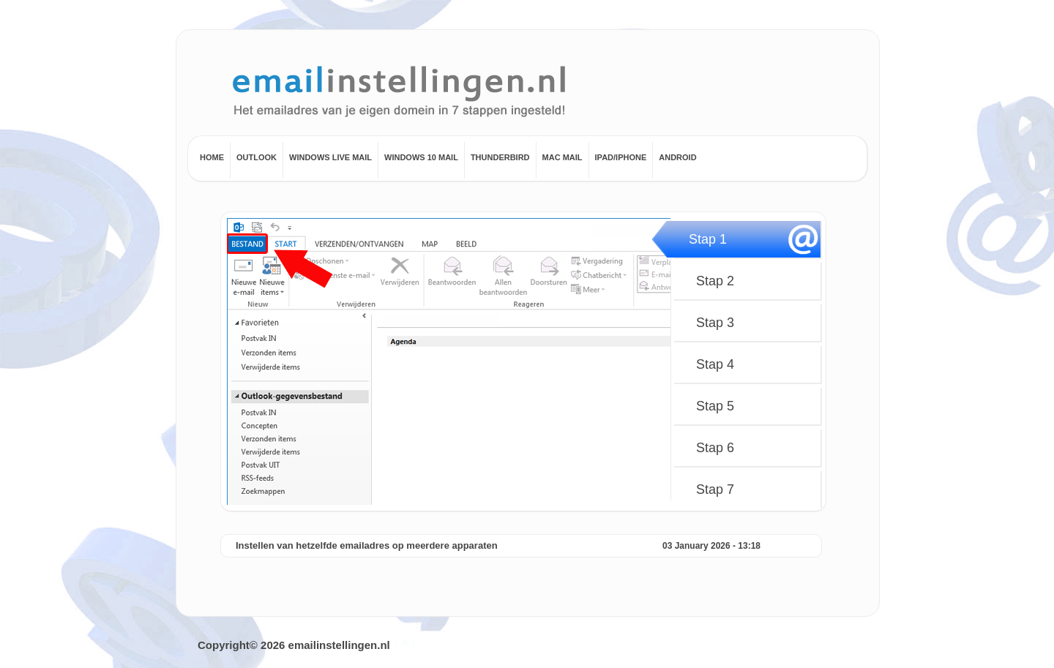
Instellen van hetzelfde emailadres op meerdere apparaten (367, 545)
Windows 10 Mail (421, 157)
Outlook (256, 157)
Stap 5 (715, 406)
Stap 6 (715, 447)
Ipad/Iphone (621, 157)
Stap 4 (715, 364)
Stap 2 (715, 281)
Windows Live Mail (330, 157)
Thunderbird (500, 157)
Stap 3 (715, 322)
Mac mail (562, 157)
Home (212, 157)
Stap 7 (715, 489)
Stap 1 (708, 239)
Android (677, 157)
